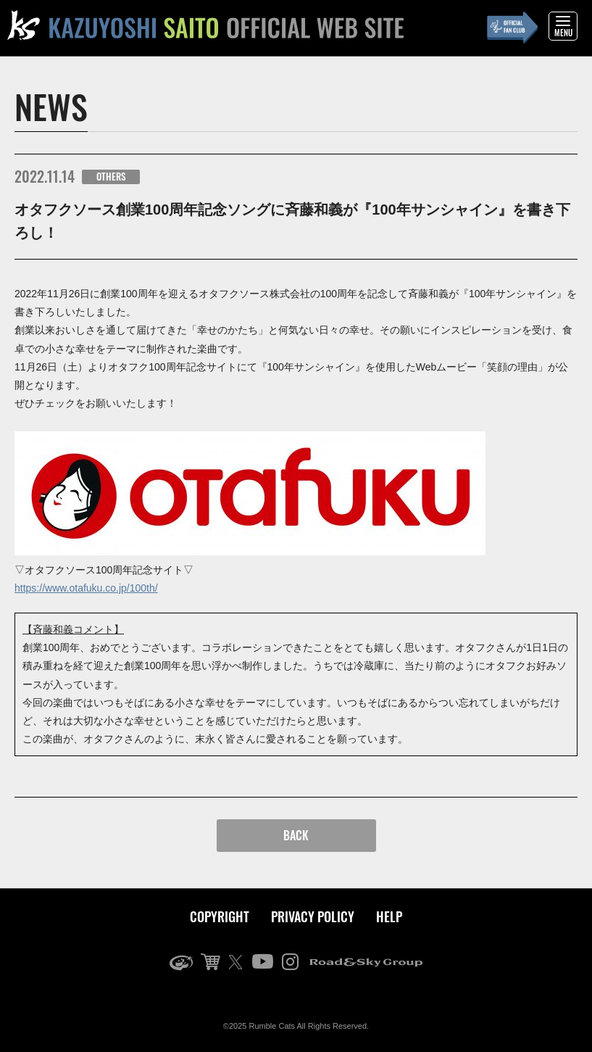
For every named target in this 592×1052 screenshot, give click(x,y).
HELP (389, 916)
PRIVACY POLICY (312, 916)
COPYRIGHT (219, 916)
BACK (296, 835)
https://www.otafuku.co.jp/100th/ (86, 588)
